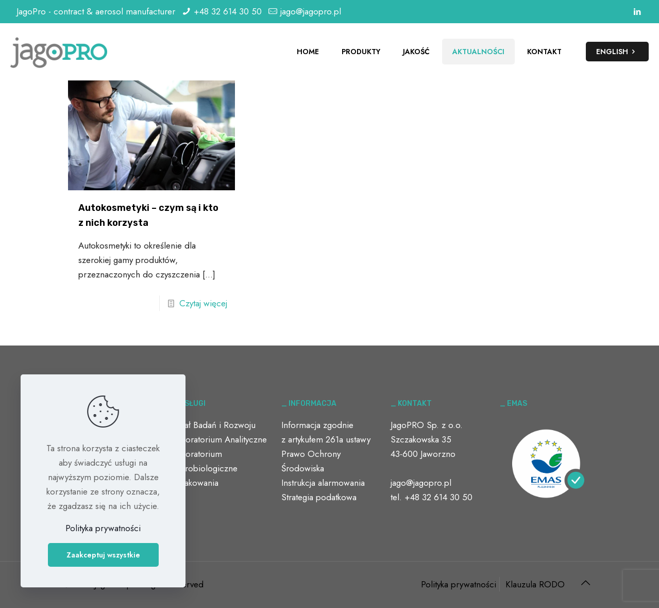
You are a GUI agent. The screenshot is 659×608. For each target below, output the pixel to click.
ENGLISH (617, 51)
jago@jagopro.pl (310, 11)
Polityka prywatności (458, 584)
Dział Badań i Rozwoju (214, 425)
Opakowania (195, 482)
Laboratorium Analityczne (219, 439)
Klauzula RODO (535, 584)
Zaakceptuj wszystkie (103, 555)
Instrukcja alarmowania (323, 482)
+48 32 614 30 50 (228, 11)
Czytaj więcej (203, 303)
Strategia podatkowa (319, 497)
